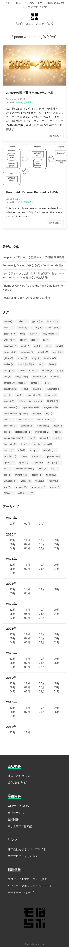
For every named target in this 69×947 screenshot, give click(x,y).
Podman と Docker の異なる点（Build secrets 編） (33, 265)
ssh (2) (7, 475)
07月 (27, 544)
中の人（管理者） (25, 102)
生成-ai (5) (9, 364)
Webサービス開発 (18, 805)
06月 (42, 544)
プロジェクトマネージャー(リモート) (30, 879)
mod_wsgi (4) (21, 377)
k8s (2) (57, 438)
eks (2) (7, 432)
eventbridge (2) (42, 432)
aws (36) (8, 321)
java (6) (59, 346)
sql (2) (54, 469)
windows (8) (9, 340)
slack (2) (43, 469)
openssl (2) (9, 462)
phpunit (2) (38, 462)
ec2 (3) (24, 389)
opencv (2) (36, 456)
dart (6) (37, 346)
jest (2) (32, 438)
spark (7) (25, 346)
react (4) (55, 377)
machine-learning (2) (42, 444)
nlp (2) (24, 456)
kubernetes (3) (53, 389)
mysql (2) (34, 450)
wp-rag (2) (54, 487)
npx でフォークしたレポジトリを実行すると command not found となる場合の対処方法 (34, 275)
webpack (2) (21, 487)
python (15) (37, 321)
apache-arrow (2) (31, 407)
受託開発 (13, 819)
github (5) (8, 358)
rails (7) (34, 340)
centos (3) (35, 383)
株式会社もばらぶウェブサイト (27, 849)
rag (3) (19, 395)
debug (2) (58, 426)
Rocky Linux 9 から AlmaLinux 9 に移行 (26, 297)
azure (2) (37, 413)
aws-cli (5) (57, 352)
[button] (34, 93)
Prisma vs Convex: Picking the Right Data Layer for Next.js (33, 287)
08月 (12, 544)
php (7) (23, 340)
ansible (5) (43, 352)
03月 (12, 523)
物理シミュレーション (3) (30, 401)
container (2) (27, 426)
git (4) (60, 370)
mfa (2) (21, 450)
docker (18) (22, 321)
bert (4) (52, 364)
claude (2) (8, 419)
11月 (27, 540)
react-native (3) (34, 395)
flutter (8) (34, 334)
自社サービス (16, 812)
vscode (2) (26, 481)
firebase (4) (47, 370)
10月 (42, 540)
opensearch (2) (53, 456)
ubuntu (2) (51, 475)
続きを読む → (55, 135)
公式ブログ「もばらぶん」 (24, 856)
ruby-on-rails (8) (50, 334)
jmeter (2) (44, 438)
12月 (12, 540)
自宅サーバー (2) (26, 493)
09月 (56, 540)
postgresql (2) (54, 462)
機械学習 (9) (9, 334)
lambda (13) (53, 321)
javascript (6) (10, 352)
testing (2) (36, 475)
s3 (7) (45, 340)
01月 (42, 523)
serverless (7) (10, 346)
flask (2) (57, 432)
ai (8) (22, 334)
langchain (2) (10, 444)
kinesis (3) (37, 389)
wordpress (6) (27, 352)
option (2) (23, 462)
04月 (12, 548)
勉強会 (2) (8, 493)
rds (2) (7, 469)
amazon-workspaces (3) (15, 383)
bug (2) (49, 413)
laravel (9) (22, 327)
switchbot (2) (21, 475)
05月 (56, 544)
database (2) (43, 426)
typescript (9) (53, 327)
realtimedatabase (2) (24, 469)
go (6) (48, 346)
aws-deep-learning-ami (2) (16, 413)
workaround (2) (38, 487)
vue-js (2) (39, 481)
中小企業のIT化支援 (20, 826)
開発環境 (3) (53, 401)
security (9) (37, 327)
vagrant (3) (9, 401)
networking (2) (49, 450)
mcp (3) (7, 395)
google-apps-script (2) (14, 438)
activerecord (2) (11, 407)
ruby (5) (35, 358)
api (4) (41, 364)
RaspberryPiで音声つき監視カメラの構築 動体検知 (34, 257)
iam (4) (7, 377)
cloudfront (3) (10, 389)
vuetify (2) (53, 481)
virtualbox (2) (10, 481)
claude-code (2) (25, 419)
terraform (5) (50, 358)
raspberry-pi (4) (39, 377)
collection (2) (10, 426)
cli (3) (47, 383)
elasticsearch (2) (22, 432)
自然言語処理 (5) (26, 364)
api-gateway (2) (51, 407)
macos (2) (8, 450)
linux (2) (24, 444)
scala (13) (8, 327)
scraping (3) (50, 395)
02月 (27, 523)
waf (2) (7, 487)
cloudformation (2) (45, 419)
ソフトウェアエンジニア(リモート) (29, 886)
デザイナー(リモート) (21, 892)
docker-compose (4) (28, 370)
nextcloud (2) (10, 456)
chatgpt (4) (9, 370)
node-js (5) (23, 358)
